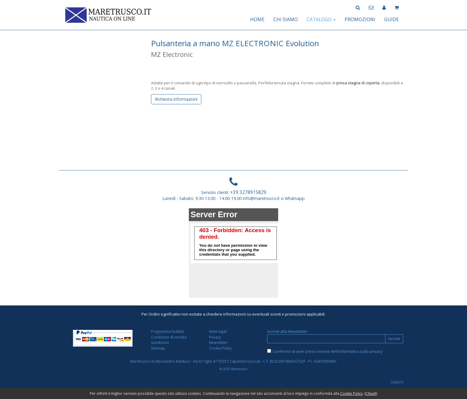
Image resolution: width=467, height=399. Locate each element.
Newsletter (218, 342)
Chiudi (370, 393)
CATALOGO (321, 19)
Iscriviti (394, 338)
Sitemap (158, 348)
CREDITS (397, 382)
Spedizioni (160, 342)
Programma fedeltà (167, 331)
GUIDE (391, 19)
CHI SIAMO (285, 19)
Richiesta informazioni (176, 99)
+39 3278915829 (248, 192)
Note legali (218, 331)
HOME (257, 19)
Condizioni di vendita (169, 337)
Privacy (215, 337)
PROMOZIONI (360, 19)
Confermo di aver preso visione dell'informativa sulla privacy (328, 351)
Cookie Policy (220, 348)
